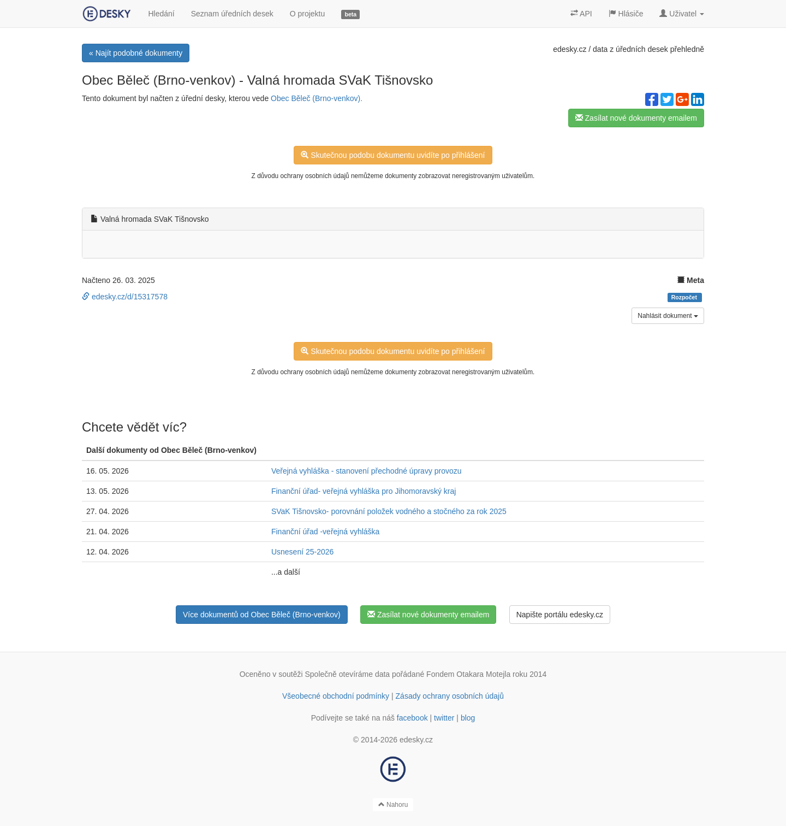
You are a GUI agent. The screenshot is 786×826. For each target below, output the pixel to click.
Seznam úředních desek (232, 13)
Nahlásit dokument (668, 316)
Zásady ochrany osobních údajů (450, 696)
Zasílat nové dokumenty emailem (636, 118)
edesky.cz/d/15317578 (125, 296)
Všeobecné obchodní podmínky (335, 696)
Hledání (161, 13)
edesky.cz (569, 49)
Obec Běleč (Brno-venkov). (316, 98)
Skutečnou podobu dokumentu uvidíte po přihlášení (393, 155)
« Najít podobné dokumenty (135, 53)
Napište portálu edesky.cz (559, 614)
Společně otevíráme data (347, 674)
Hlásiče (626, 13)
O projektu (307, 13)
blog (468, 717)
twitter (444, 717)
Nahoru (393, 805)
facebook (412, 717)
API (581, 13)
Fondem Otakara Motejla (468, 674)
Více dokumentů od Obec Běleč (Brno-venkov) (262, 614)
